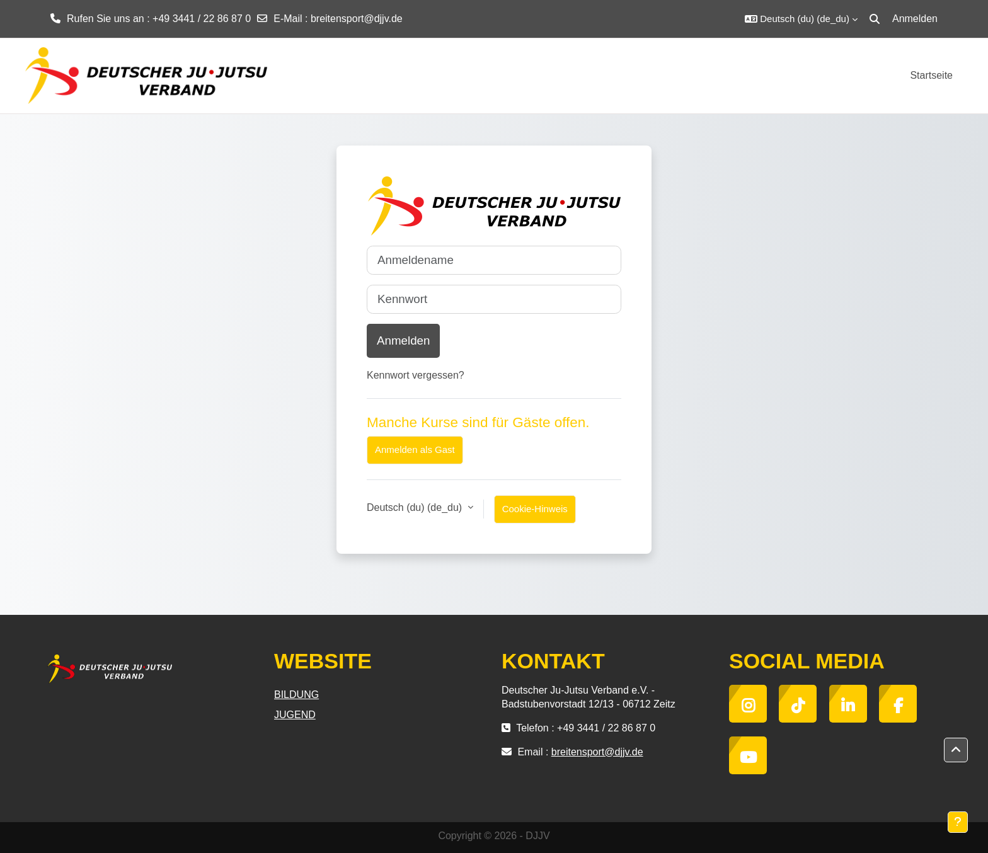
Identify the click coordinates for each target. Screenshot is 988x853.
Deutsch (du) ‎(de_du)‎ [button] (416, 507)
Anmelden (915, 18)
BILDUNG (296, 694)
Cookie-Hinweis (535, 508)
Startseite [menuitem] (931, 75)
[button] (801, 19)
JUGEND (295, 714)
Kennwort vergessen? (415, 375)
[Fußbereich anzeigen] (958, 822)
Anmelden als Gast (415, 449)
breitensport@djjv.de (357, 18)
